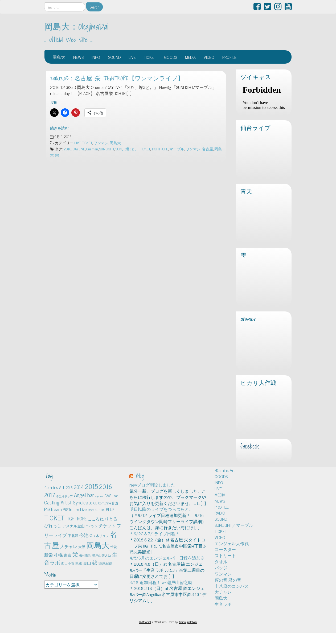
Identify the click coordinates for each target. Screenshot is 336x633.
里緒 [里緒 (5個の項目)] (78, 563)
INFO (96, 57)
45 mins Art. (225, 470)
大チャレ (223, 591)
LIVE (132, 57)
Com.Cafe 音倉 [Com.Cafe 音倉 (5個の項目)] (108, 503)
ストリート (225, 555)
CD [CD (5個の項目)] (95, 503)
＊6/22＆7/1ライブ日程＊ (154, 533)
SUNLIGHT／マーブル (234, 524)
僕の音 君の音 (228, 579)
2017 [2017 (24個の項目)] (49, 494)
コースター (225, 549)
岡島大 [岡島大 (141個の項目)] (97, 544)
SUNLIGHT (106, 149)
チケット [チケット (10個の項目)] (107, 525)
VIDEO (209, 57)
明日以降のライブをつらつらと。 (161, 508)
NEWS (78, 57)
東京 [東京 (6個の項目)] (67, 555)
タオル (221, 561)
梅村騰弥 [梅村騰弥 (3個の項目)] (85, 555)
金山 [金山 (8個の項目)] (87, 563)
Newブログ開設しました (152, 484)
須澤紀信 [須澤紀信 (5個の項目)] (105, 563)
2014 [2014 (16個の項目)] (79, 487)
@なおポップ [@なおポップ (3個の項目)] (64, 496)
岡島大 (58, 57)
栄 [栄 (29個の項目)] (75, 554)
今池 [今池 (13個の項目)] (83, 535)
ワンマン (100, 143)
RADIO (220, 512)
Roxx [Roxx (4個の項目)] (91, 509)
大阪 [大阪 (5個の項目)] (81, 546)
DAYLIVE (79, 149)
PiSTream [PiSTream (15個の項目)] (53, 509)
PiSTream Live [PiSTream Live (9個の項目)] (75, 509)
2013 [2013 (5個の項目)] (69, 487)
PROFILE (229, 57)
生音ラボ (223, 604)
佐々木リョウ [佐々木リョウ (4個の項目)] (99, 535)
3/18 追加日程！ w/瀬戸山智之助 (160, 582)
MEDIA (190, 57)
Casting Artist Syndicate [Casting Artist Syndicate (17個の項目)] (68, 502)
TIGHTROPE (159, 149)
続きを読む (59, 128)
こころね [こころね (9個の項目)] (96, 518)
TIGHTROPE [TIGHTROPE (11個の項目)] (76, 518)
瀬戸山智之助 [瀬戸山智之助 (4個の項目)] (101, 555)
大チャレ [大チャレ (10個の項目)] (68, 546)
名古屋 (207, 149)
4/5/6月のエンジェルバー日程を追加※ (167, 557)
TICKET (150, 57)
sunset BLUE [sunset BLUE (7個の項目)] (104, 509)
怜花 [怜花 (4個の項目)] (113, 546)
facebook (249, 446)
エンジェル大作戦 (232, 543)
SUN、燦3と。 (127, 149)
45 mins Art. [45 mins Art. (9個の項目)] (54, 487)
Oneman (92, 149)
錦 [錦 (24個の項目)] (94, 562)
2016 (67, 149)
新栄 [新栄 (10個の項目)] (48, 554)
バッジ (221, 567)
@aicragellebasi (188, 621)
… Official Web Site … (68, 39)
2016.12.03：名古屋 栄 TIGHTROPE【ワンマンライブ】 (116, 78)
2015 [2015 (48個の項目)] (91, 486)
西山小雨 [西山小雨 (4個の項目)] (67, 563)
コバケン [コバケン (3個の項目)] (91, 526)
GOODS (170, 57)
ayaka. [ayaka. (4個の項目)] (99, 496)
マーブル (176, 149)
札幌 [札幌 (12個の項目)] (58, 554)
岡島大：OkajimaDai (76, 26)
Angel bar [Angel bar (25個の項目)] (84, 494)
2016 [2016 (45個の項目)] (105, 486)
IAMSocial (145, 621)
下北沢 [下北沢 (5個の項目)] (73, 535)
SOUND (114, 57)
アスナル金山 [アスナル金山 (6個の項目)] (73, 526)
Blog (140, 475)
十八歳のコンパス (232, 585)
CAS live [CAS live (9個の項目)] (111, 495)
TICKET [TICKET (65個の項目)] (54, 517)
